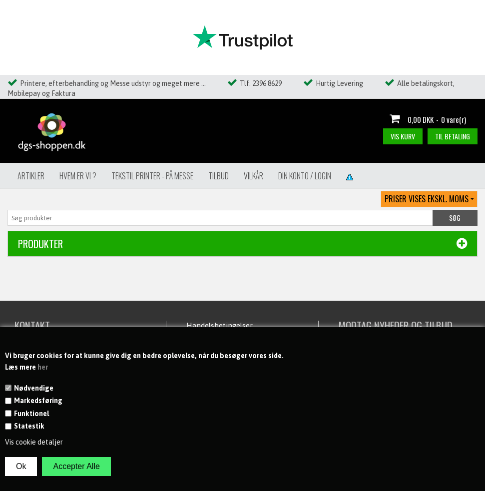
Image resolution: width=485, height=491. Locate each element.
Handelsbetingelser (219, 325)
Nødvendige (33, 388)
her (42, 367)
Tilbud (218, 176)
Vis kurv (403, 136)
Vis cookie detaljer (34, 442)
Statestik (29, 426)
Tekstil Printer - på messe (152, 176)
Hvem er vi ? (77, 176)
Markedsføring (38, 401)
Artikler (30, 176)
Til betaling (452, 136)
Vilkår (253, 176)
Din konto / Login (304, 176)
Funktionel (31, 414)
